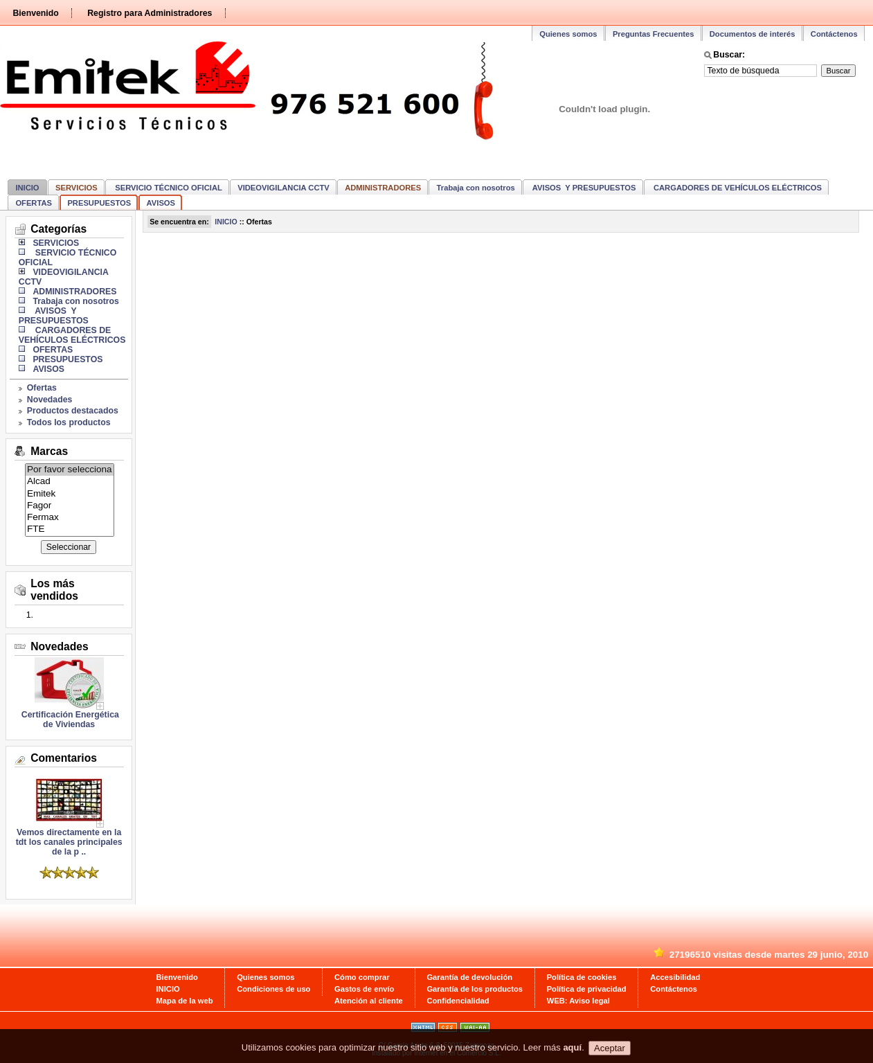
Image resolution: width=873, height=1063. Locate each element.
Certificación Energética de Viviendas (68, 719)
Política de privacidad (587, 989)
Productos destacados (72, 411)
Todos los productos (69, 422)
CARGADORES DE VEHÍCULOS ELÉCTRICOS (736, 188)
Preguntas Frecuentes (653, 34)
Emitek (70, 494)
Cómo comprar (362, 977)
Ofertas (42, 388)
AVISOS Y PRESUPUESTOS (583, 188)
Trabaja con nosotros (476, 188)
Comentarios (63, 758)
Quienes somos (568, 34)
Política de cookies (582, 977)
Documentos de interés (752, 34)
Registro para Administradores (149, 13)
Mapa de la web (184, 1001)
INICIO (27, 188)
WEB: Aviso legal (578, 1001)
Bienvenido (35, 13)
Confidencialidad (457, 1001)
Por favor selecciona (70, 470)
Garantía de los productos (474, 989)
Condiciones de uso (273, 989)
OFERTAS (33, 203)
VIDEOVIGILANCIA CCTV (283, 188)
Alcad (70, 482)
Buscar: (729, 55)
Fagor (70, 506)
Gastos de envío (364, 989)
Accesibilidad (675, 977)
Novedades (50, 399)
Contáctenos (834, 34)
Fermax (70, 518)
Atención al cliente (368, 1001)
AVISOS (161, 203)
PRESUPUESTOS (99, 203)
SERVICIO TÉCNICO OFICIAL (167, 188)
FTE (70, 529)
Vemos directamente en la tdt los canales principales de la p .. (69, 838)
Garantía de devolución (469, 977)
